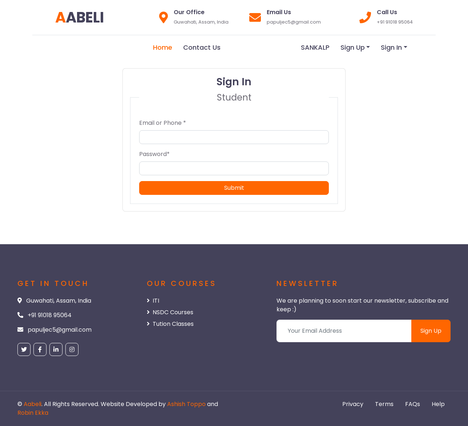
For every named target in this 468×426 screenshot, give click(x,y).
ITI (153, 300)
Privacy (352, 404)
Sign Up (352, 47)
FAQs (412, 404)
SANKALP (315, 47)
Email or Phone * (162, 123)
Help (438, 404)
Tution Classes (170, 324)
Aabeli (32, 404)
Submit (234, 188)
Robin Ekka (32, 413)
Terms (384, 404)
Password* (154, 154)
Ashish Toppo (187, 404)
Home (162, 47)
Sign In (391, 47)
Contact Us (202, 47)
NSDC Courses (170, 312)
